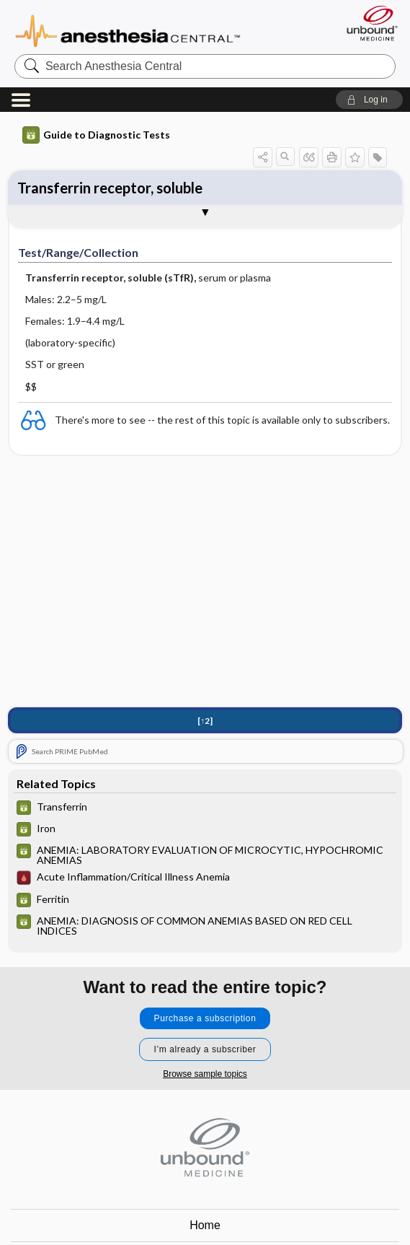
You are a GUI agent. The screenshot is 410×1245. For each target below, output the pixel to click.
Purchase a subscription (205, 1018)
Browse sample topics (205, 1074)
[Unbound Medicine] (367, 23)
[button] (369, 99)
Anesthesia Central (127, 29)
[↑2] (205, 720)
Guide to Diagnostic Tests (96, 135)
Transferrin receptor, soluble (109, 187)
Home (205, 1225)
